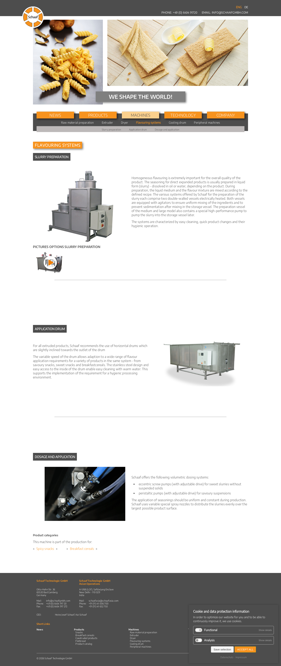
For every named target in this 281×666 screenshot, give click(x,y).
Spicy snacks (45, 548)
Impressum (241, 657)
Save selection (222, 649)
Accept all (245, 649)
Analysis (209, 640)
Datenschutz (226, 657)
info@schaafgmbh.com (230, 12)
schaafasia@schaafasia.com (103, 600)
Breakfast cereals (82, 548)
